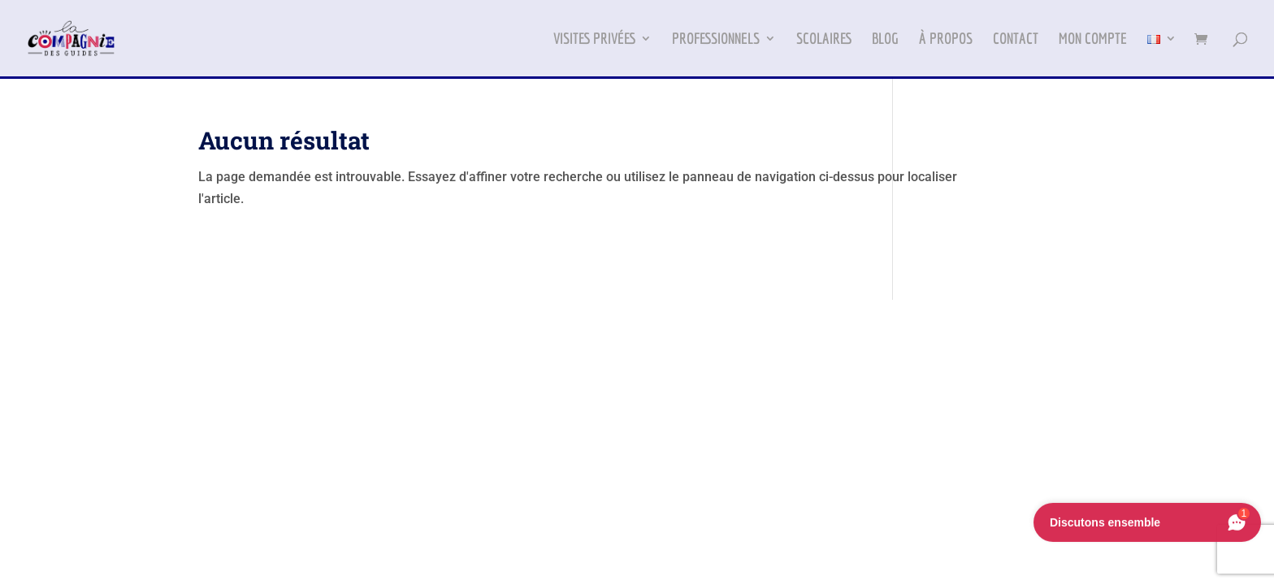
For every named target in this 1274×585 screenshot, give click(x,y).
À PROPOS (946, 39)
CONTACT (1015, 39)
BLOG (885, 39)
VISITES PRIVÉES (594, 39)
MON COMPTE (1093, 39)
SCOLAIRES (824, 39)
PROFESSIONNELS (716, 39)
